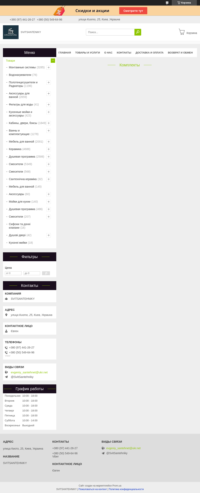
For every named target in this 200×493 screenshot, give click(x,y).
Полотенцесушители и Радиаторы (23, 84)
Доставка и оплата (149, 52)
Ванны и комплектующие (19, 132)
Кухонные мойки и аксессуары (20, 113)
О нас (108, 52)
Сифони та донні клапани (19, 226)
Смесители (16, 164)
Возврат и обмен (180, 52)
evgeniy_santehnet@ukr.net (29, 372)
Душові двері (17, 235)
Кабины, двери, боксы (23, 123)
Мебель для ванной (21, 141)
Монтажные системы (22, 67)
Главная (64, 52)
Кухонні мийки (18, 242)
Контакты (124, 52)
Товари (10, 60)
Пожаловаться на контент (93, 489)
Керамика (15, 149)
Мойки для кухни (19, 201)
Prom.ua (116, 485)
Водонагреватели (20, 74)
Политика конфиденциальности (126, 489)
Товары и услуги (87, 52)
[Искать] (137, 32)
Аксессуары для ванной (19, 95)
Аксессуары (16, 194)
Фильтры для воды (21, 104)
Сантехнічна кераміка (23, 179)
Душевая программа (22, 156)
